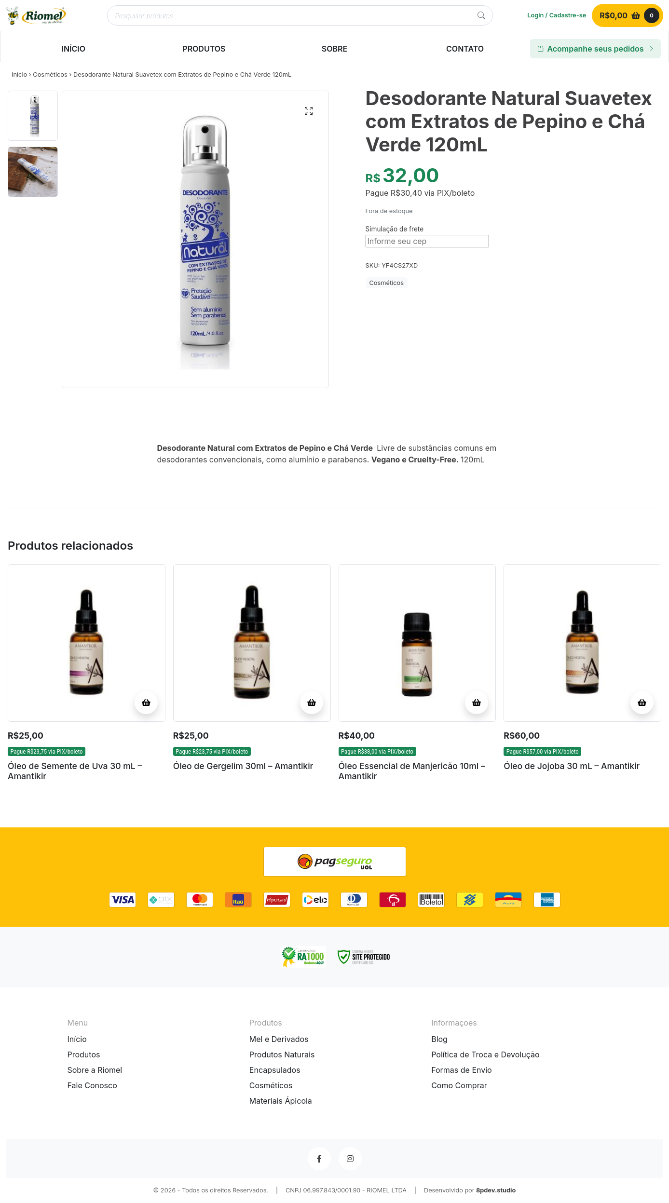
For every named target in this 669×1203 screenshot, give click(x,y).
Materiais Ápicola (280, 1101)
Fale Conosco (92, 1085)
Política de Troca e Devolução (485, 1054)
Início (19, 74)
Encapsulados (274, 1070)
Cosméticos (50, 74)
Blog (439, 1039)
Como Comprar (459, 1085)
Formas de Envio (461, 1070)
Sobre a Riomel (95, 1070)
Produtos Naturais (282, 1054)
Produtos (84, 1054)
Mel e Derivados (279, 1039)
